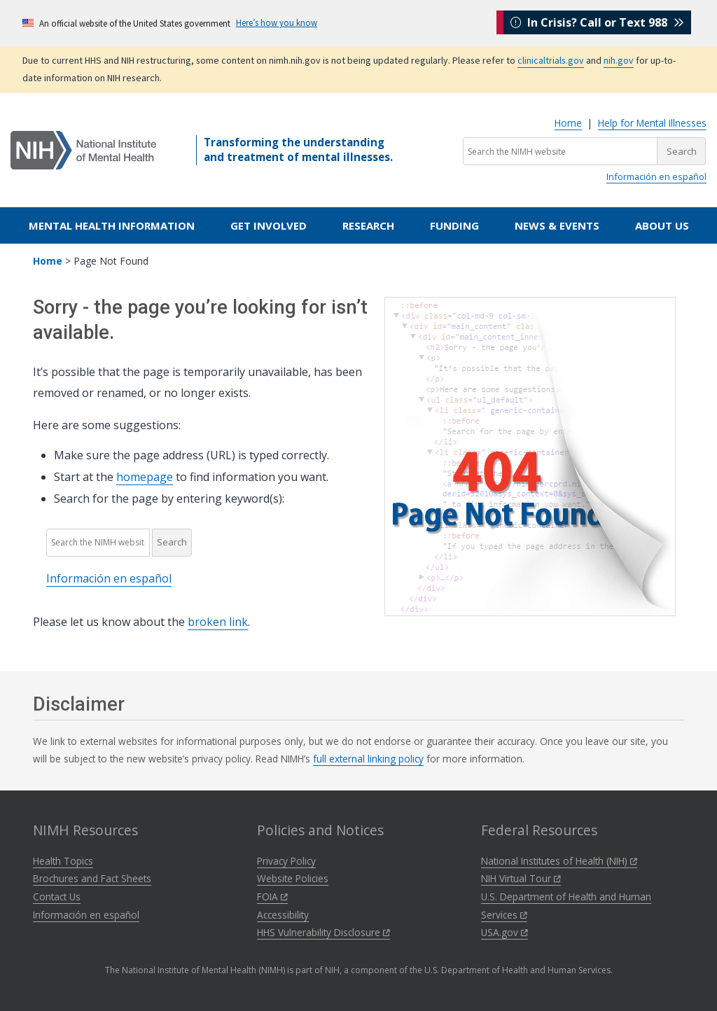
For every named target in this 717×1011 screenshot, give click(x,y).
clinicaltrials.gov (550, 60)
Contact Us (57, 896)
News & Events (557, 225)
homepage (144, 476)
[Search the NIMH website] (560, 151)
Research (368, 225)
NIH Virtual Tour (521, 878)
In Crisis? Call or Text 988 (597, 22)
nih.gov (619, 60)
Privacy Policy (286, 860)
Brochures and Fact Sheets (92, 878)
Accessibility (283, 914)
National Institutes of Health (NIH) (559, 860)
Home (568, 123)
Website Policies (292, 878)
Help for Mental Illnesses (652, 123)
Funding (454, 225)
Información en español (656, 176)
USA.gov (504, 932)
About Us (662, 225)
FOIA (272, 896)
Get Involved (268, 225)
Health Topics (63, 860)
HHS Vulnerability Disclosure (323, 932)
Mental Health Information (112, 225)
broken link (218, 621)
